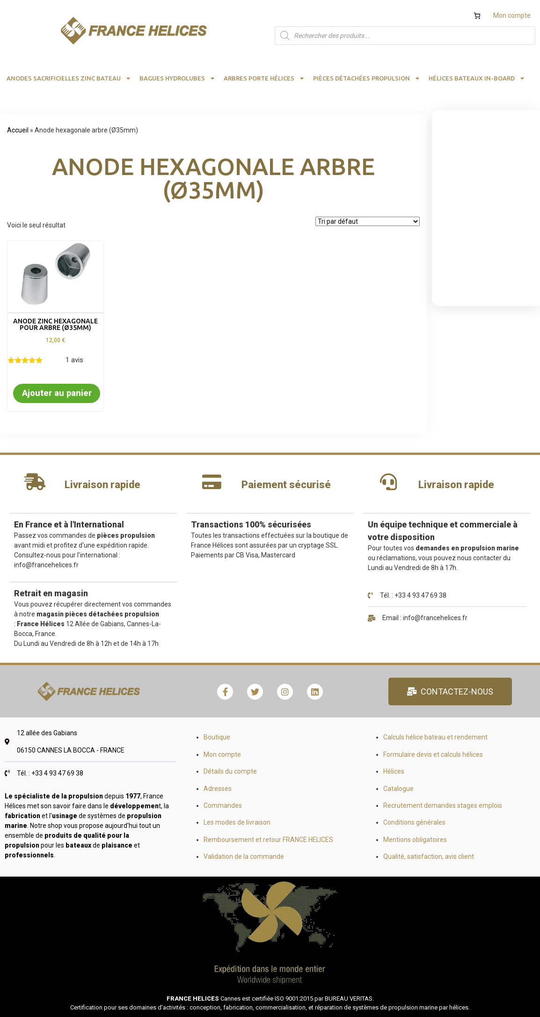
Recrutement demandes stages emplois (442, 805)
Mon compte (512, 15)
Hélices (393, 771)
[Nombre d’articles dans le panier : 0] (477, 15)
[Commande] (367, 221)
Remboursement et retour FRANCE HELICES (268, 839)
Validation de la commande (244, 856)
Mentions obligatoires (415, 839)
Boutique (217, 737)
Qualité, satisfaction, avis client (428, 856)
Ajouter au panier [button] (57, 393)
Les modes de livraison (237, 822)
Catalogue (398, 788)
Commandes (223, 805)
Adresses (218, 788)
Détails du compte (230, 771)
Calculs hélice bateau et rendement (435, 737)
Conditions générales (414, 822)
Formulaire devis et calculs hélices (433, 754)
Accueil (18, 130)
